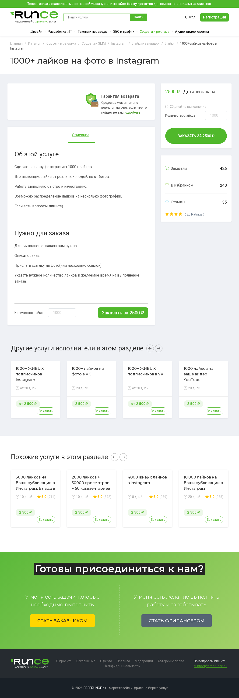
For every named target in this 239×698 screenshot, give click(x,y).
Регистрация (214, 17)
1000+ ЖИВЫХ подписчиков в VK (145, 371)
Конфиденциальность (122, 666)
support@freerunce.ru (210, 666)
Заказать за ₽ (123, 313)
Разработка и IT (60, 31)
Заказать (46, 411)
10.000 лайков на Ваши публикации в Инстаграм (203, 483)
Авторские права (171, 661)
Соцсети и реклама (154, 31)
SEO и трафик (123, 31)
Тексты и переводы (93, 31)
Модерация (144, 661)
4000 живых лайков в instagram (147, 480)
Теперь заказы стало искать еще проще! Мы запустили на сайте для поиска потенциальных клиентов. (119, 4)
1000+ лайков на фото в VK (88, 371)
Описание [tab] (80, 135)
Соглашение (85, 661)
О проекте (64, 661)
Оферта (106, 661)
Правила (123, 661)
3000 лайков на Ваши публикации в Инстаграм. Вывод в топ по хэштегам (35, 485)
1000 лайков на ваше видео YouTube (199, 374)
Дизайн (36, 31)
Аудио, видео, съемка (192, 31)
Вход (190, 17)
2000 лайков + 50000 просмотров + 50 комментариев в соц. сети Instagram (91, 488)
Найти (138, 17)
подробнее (132, 112)
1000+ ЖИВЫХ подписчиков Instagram (30, 374)
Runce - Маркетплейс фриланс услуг (34, 17)
